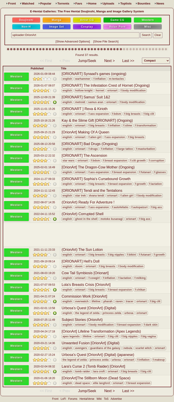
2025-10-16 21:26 (44, 120)
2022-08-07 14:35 (44, 202)
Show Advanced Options (72, 41)
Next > (109, 61)
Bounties (144, 3)
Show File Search (106, 41)
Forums (72, 398)
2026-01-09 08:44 (44, 73)
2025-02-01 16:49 (44, 167)
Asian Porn (117, 26)
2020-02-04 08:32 (44, 366)
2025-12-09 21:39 (44, 97)
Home (92, 3)
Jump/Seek (87, 61)
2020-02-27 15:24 (44, 354)
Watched (28, 3)
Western (148, 20)
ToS (106, 398)
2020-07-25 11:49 (44, 319)
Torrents (63, 3)
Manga (56, 20)
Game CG (117, 20)
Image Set (56, 26)
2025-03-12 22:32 (44, 155)
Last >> (128, 61)
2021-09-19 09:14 (44, 261)
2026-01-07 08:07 (44, 85)
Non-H (26, 26)
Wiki (99, 398)
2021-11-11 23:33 (44, 249)
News (160, 3)
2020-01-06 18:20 (44, 378)
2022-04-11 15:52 (44, 214)
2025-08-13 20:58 (44, 144)
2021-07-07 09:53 (44, 284)
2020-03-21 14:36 (44, 343)
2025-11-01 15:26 (44, 108)
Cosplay (87, 26)
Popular (46, 3)
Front (12, 3)
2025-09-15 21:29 (44, 132)
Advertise (116, 398)
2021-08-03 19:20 (44, 273)
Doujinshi (26, 20)
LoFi (63, 398)
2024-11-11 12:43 (44, 190)
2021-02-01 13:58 (44, 308)
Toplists (125, 3)
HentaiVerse (87, 398)
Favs (78, 3)
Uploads (108, 3)
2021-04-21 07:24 (44, 296)
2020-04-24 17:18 (44, 331)
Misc (147, 26)
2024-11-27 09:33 (44, 179)
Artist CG (87, 20)
